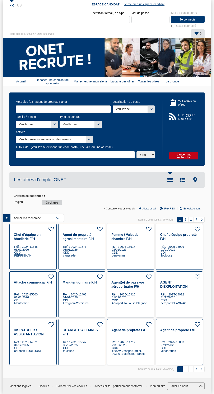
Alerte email (149, 208)
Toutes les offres (148, 81)
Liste (183, 180)
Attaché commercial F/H (33, 282)
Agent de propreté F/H (128, 330)
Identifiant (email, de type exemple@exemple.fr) (111, 13)
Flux (169, 208)
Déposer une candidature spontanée (52, 81)
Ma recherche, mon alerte (90, 81)
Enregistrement (191, 208)
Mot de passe (140, 13)
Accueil (29, 33)
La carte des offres (123, 81)
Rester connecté (185, 26)
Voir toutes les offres (187, 103)
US (19, 5)
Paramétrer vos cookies (71, 386)
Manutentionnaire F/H (80, 282)
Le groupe (172, 81)
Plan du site (157, 386)
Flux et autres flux (186, 117)
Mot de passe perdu (184, 12)
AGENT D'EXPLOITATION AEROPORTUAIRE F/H (178, 287)
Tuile (170, 180)
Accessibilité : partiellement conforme (118, 386)
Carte (195, 180)
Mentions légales (20, 386)
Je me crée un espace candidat (144, 4)
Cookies (44, 386)
